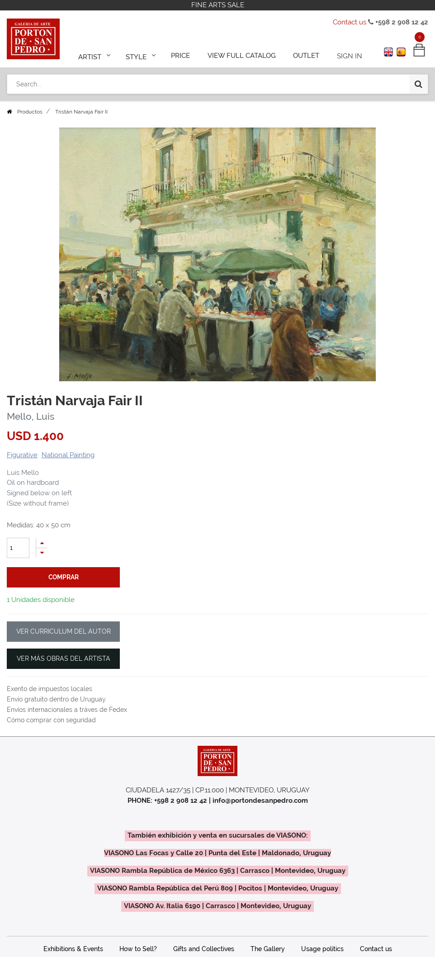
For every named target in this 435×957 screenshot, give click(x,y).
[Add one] (41, 543)
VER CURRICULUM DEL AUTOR (63, 631)
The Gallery (268, 948)
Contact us (349, 22)
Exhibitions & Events (73, 948)
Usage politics (322, 948)
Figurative (22, 455)
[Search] (418, 82)
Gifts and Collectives (203, 948)
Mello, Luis (30, 416)
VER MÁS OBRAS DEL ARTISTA (63, 658)
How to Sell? (138, 948)
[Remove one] (41, 553)
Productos (30, 112)
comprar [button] (63, 577)
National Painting (68, 455)
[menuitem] (184, 55)
